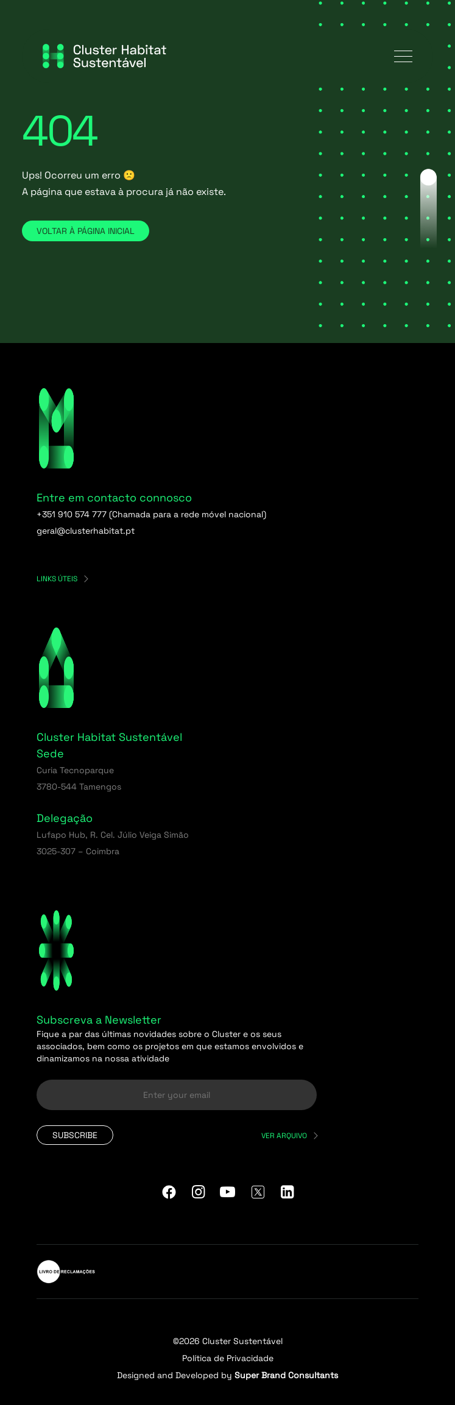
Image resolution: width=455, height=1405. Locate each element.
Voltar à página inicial (86, 230)
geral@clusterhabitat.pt (86, 530)
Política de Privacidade (227, 1358)
